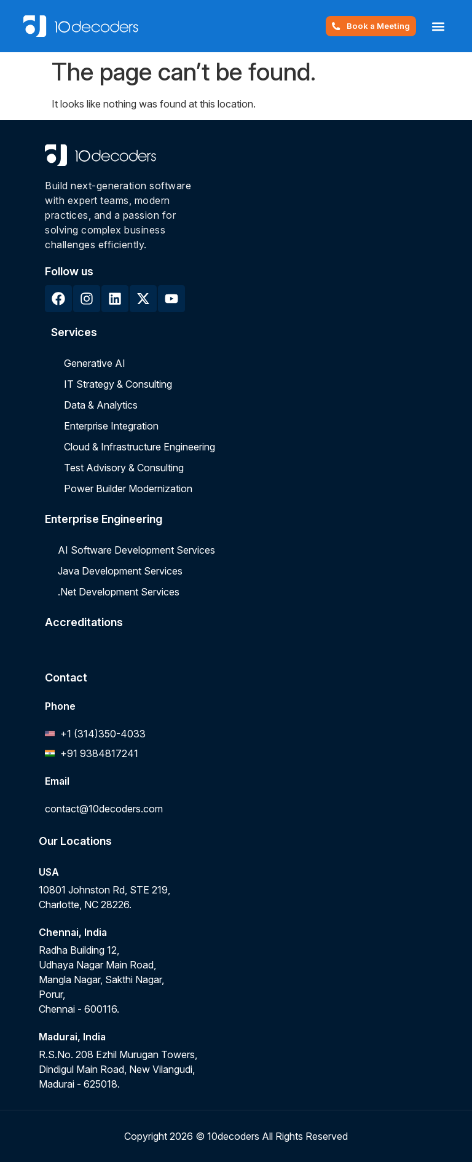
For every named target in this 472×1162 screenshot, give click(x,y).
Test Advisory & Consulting (124, 467)
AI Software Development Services (136, 550)
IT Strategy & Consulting (118, 384)
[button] (438, 26)
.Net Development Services (118, 592)
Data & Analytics (101, 405)
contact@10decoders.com (104, 809)
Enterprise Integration (111, 426)
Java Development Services (120, 571)
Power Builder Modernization (128, 488)
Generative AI (94, 363)
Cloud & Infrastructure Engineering (139, 447)
